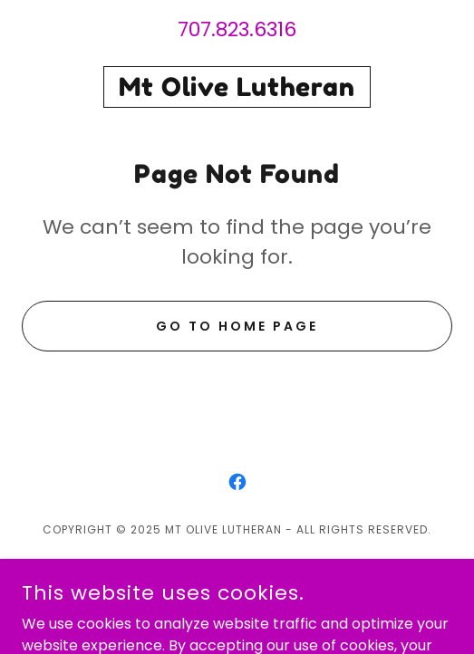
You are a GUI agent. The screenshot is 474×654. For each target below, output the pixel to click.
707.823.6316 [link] (237, 29)
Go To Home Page (237, 326)
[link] (237, 87)
